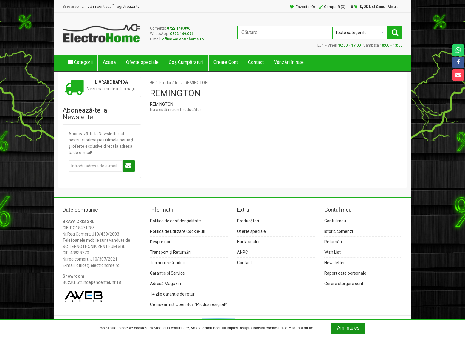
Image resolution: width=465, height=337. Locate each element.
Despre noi (160, 241)
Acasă (109, 62)
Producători (248, 220)
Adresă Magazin (165, 283)
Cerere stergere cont (343, 283)
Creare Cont (225, 62)
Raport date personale (345, 273)
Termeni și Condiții (167, 262)
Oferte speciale (142, 62)
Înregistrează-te (126, 6)
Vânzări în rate (289, 62)
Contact (256, 62)
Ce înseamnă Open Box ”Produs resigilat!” (189, 304)
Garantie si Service (167, 273)
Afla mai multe (301, 328)
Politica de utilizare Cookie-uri (177, 231)
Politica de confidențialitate (175, 220)
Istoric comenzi (338, 231)
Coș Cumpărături (186, 62)
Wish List (332, 252)
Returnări (333, 241)
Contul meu (335, 220)
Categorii (80, 62)
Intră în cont (95, 6)
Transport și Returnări (170, 252)
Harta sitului (248, 241)
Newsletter (334, 262)
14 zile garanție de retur (172, 294)
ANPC (242, 252)
